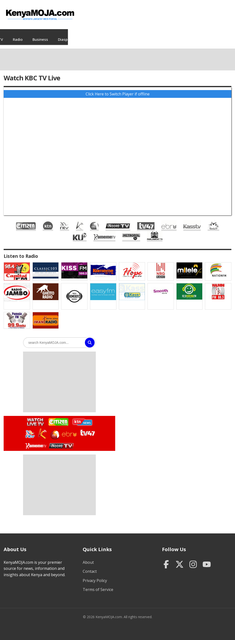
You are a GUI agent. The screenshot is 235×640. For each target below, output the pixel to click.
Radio (101, 34)
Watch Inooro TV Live (61, 440)
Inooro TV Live (117, 220)
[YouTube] (207, 560)
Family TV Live (213, 220)
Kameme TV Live (104, 231)
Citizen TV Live (26, 220)
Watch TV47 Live (87, 427)
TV (84, 34)
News (28, 34)
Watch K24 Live (42, 429)
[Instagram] (193, 560)
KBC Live (94, 220)
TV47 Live (145, 220)
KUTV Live (80, 231)
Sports (207, 34)
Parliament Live (154, 231)
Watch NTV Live (30, 429)
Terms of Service (98, 584)
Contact (90, 566)
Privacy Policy (95, 575)
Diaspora (149, 34)
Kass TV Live (192, 220)
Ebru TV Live (169, 220)
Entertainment (179, 34)
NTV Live (64, 220)
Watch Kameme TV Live (35, 440)
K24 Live (79, 220)
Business (123, 34)
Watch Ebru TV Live (69, 430)
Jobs (68, 34)
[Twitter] (179, 560)
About (88, 557)
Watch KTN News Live (81, 417)
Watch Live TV (34, 416)
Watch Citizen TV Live (58, 417)
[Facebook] (166, 560)
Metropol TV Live (131, 231)
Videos (49, 34)
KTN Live (48, 220)
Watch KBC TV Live (54, 429)
